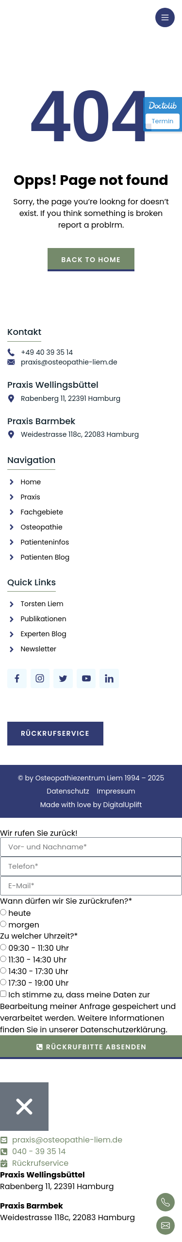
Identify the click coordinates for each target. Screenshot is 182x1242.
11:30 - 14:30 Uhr (37, 959)
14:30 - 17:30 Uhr (38, 971)
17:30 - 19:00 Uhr (38, 982)
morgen (23, 924)
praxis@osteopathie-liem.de (69, 362)
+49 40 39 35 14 (47, 352)
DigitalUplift (122, 805)
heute (19, 912)
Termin (163, 121)
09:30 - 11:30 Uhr (38, 947)
